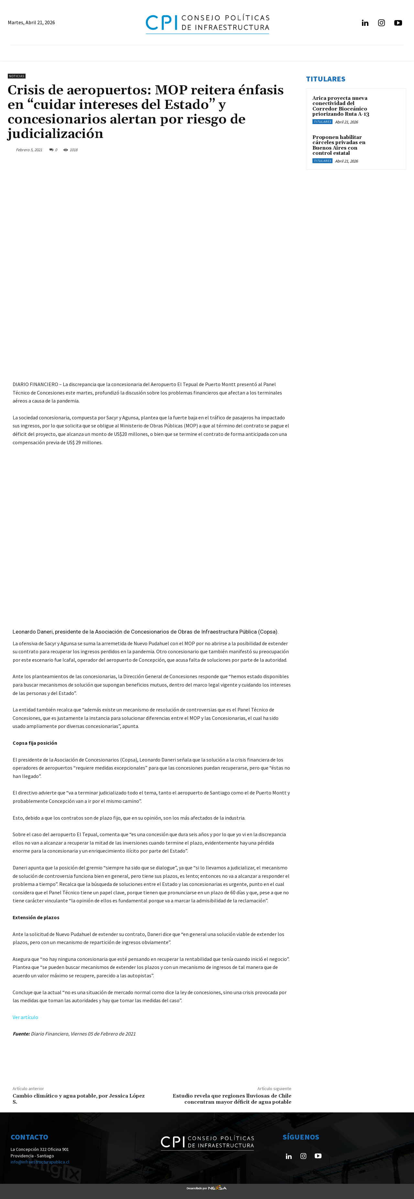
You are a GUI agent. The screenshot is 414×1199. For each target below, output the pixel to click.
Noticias (17, 76)
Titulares (322, 122)
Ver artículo (25, 1017)
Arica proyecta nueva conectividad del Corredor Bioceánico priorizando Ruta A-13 (340, 106)
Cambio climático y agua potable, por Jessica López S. (79, 1099)
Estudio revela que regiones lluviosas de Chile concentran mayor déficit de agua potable (232, 1099)
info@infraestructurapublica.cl (40, 1162)
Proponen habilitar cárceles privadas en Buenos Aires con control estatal (338, 145)
